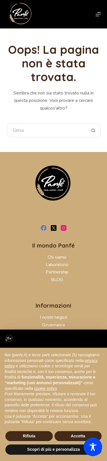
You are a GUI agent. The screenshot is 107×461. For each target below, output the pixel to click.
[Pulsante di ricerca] (93, 130)
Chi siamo (57, 257)
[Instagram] (63, 228)
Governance (53, 325)
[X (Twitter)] (53, 228)
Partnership (57, 272)
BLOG (57, 280)
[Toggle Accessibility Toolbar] (93, 447)
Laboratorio (57, 265)
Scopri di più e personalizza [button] (53, 449)
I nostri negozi (53, 317)
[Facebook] (44, 228)
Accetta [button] (78, 436)
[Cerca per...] (46, 130)
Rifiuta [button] (29, 436)
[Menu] (98, 14)
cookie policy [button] (45, 388)
